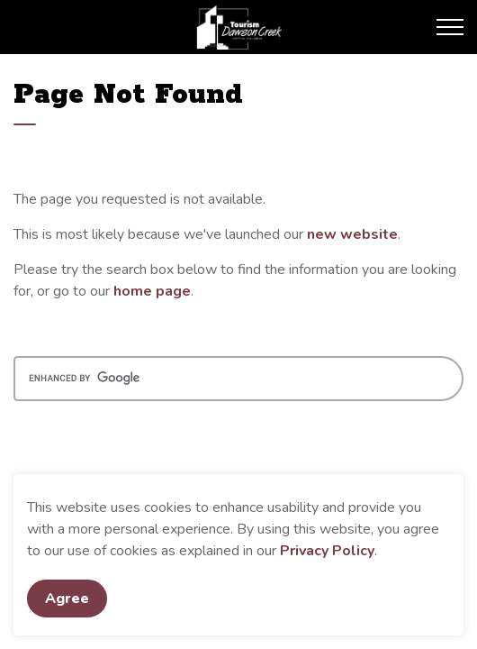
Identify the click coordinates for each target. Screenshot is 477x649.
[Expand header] (450, 27)
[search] (239, 378)
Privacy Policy (327, 551)
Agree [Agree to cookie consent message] (67, 598)
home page (152, 291)
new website (352, 234)
